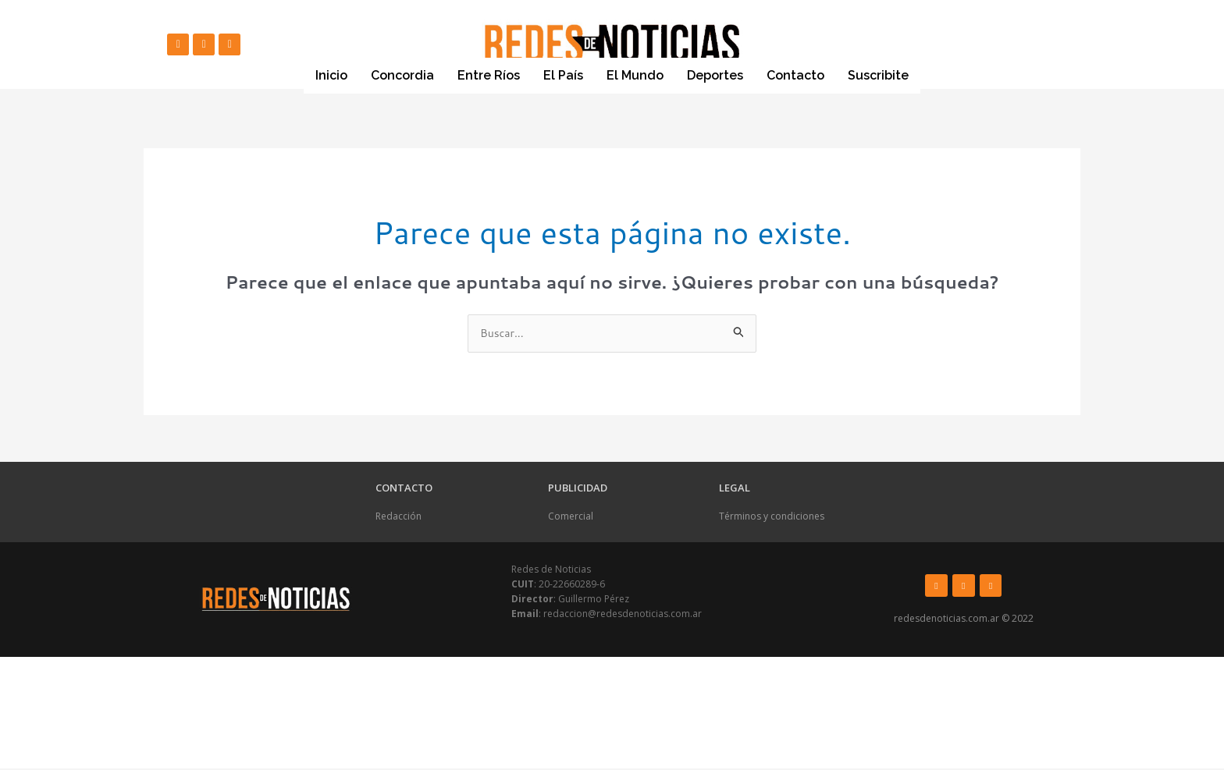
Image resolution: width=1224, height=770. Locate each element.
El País (563, 75)
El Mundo (635, 75)
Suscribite (878, 75)
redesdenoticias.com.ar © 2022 (964, 619)
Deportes (715, 75)
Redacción (398, 517)
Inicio (331, 75)
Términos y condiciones (771, 517)
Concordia (402, 75)
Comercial (570, 517)
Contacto (795, 75)
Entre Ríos (488, 75)
